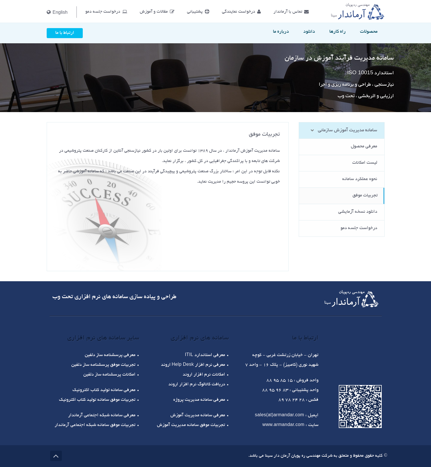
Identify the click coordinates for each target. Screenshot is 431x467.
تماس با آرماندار (291, 11)
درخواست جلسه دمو (106, 11)
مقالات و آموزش (157, 11)
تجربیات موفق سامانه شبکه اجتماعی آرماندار (95, 425)
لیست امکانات (364, 163)
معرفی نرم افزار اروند (193, 365)
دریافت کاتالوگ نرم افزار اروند (196, 384)
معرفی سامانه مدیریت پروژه (199, 400)
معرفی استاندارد (205, 355)
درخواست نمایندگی (241, 11)
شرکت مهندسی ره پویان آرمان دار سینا (298, 456)
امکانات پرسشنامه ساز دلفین (109, 374)
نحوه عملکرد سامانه (359, 179)
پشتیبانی (198, 11)
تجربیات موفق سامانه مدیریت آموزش (191, 425)
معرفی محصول (364, 146)
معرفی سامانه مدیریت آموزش (197, 415)
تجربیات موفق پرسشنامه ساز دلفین (103, 365)
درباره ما (281, 31)
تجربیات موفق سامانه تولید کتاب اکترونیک (97, 400)
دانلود (309, 31)
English (57, 12)
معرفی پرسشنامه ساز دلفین (110, 355)
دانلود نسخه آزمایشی (357, 212)
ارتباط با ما (64, 33)
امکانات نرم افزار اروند (204, 374)
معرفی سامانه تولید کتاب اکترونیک (103, 390)
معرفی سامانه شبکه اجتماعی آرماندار (101, 415)
